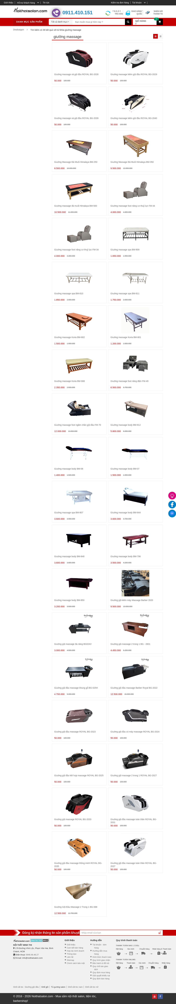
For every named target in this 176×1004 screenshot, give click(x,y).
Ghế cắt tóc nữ (91, 987)
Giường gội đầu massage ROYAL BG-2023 (75, 731)
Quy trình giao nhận (101, 960)
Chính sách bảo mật (76, 963)
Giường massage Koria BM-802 (69, 337)
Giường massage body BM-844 (126, 512)
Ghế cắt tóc (18, 987)
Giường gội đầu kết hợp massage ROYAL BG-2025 (79, 775)
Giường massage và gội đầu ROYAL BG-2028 (76, 74)
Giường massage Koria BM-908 (69, 381)
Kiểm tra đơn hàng (120, 2)
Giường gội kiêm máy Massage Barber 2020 (132, 600)
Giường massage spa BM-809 (125, 249)
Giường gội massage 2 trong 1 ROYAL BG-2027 (134, 775)
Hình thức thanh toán (101, 957)
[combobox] (60, 21)
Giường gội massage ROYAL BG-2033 (72, 819)
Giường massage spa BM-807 (68, 512)
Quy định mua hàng (101, 972)
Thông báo (71, 954)
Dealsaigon (18, 29)
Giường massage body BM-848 (69, 556)
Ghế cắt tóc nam (75, 987)
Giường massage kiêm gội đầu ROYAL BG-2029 (134, 74)
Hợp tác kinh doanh (75, 951)
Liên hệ (70, 957)
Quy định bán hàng (100, 978)
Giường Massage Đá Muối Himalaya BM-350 (132, 162)
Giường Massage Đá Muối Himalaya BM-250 (75, 162)
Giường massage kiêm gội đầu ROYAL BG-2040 (134, 118)
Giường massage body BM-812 (126, 425)
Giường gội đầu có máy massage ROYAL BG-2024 (135, 731)
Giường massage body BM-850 (69, 600)
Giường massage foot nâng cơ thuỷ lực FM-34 (133, 206)
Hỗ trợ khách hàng (26, 3)
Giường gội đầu (32, 987)
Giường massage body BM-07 (125, 469)
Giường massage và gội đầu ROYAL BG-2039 (76, 118)
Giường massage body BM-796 (126, 556)
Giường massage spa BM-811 (125, 293)
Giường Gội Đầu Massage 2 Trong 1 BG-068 (75, 907)
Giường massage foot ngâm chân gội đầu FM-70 (77, 425)
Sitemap (70, 960)
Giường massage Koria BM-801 (126, 337)
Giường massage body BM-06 (68, 469)
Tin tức (46, 2)
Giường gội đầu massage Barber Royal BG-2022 (134, 688)
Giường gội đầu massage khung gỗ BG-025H (76, 688)
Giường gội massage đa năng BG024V (73, 644)
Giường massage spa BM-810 (68, 293)
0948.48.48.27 (32, 955)
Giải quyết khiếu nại (101, 975)
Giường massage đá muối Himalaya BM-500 (75, 206)
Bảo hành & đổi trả (100, 963)
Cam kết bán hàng (75, 948)
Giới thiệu (8, 2)
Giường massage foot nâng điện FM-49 (129, 381)
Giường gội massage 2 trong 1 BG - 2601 (130, 644)
